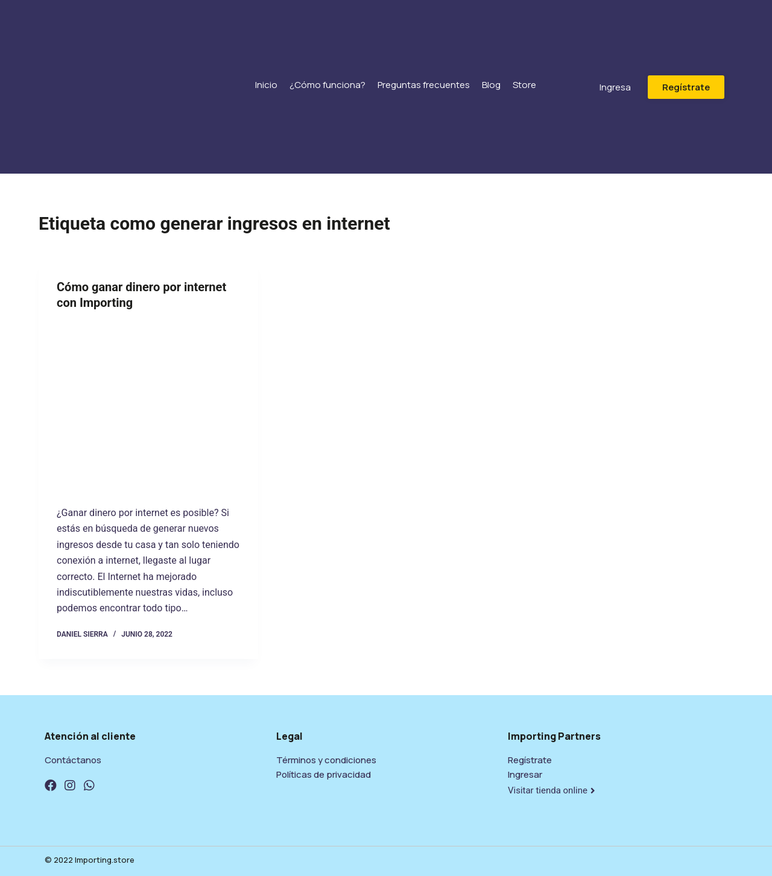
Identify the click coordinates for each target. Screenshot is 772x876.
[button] (615, 87)
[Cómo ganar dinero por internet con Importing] (148, 405)
